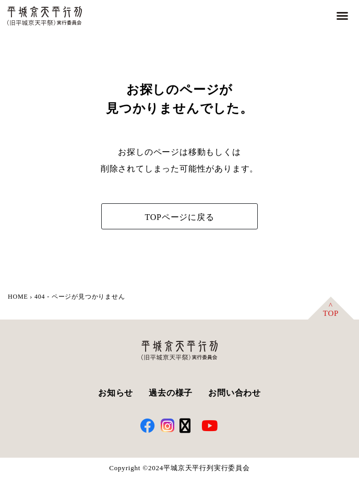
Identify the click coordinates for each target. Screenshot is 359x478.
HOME (18, 296)
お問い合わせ (234, 392)
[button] (342, 15)
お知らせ (115, 392)
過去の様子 (171, 392)
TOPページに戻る (179, 217)
